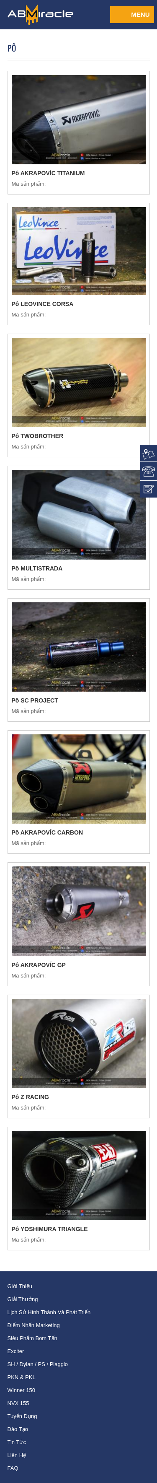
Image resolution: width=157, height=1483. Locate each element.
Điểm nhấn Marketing (34, 1325)
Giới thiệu (20, 1286)
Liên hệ (17, 1455)
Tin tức (17, 1442)
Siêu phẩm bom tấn (32, 1338)
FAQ (13, 1468)
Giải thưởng (23, 1299)
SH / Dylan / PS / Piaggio (38, 1364)
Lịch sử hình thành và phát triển (49, 1312)
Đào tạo (18, 1429)
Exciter (16, 1351)
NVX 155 (18, 1403)
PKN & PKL (22, 1377)
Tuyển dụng (22, 1416)
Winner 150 (21, 1390)
